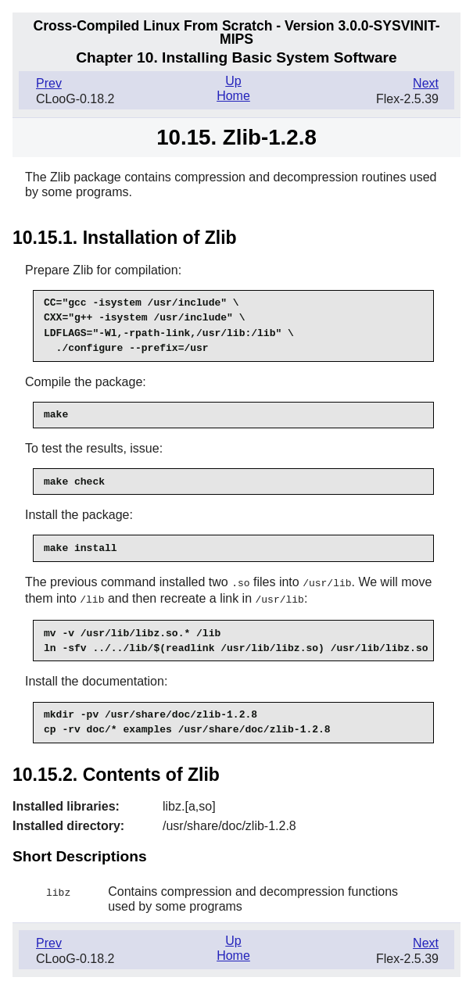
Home (233, 95)
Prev (49, 83)
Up (233, 81)
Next (426, 83)
